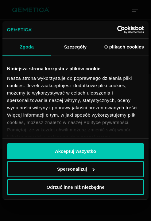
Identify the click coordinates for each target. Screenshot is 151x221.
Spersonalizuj (76, 169)
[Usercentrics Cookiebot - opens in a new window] (117, 30)
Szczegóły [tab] (75, 46)
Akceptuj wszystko (75, 150)
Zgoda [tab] (27, 46)
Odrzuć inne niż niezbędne (75, 187)
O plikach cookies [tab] (124, 46)
